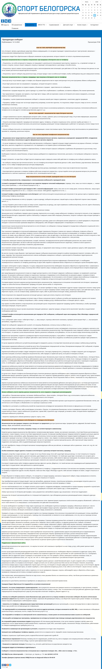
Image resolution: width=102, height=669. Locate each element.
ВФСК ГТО (41, 25)
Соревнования (54, 25)
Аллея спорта (81, 25)
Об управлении (17, 25)
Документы (30, 25)
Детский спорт (68, 25)
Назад (4, 667)
